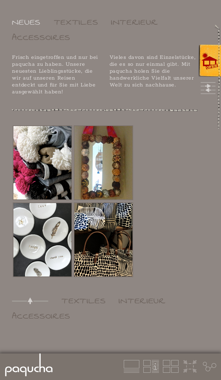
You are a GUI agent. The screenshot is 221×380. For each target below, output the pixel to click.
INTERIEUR (134, 22)
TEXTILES (76, 22)
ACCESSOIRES (41, 37)
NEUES (26, 22)
